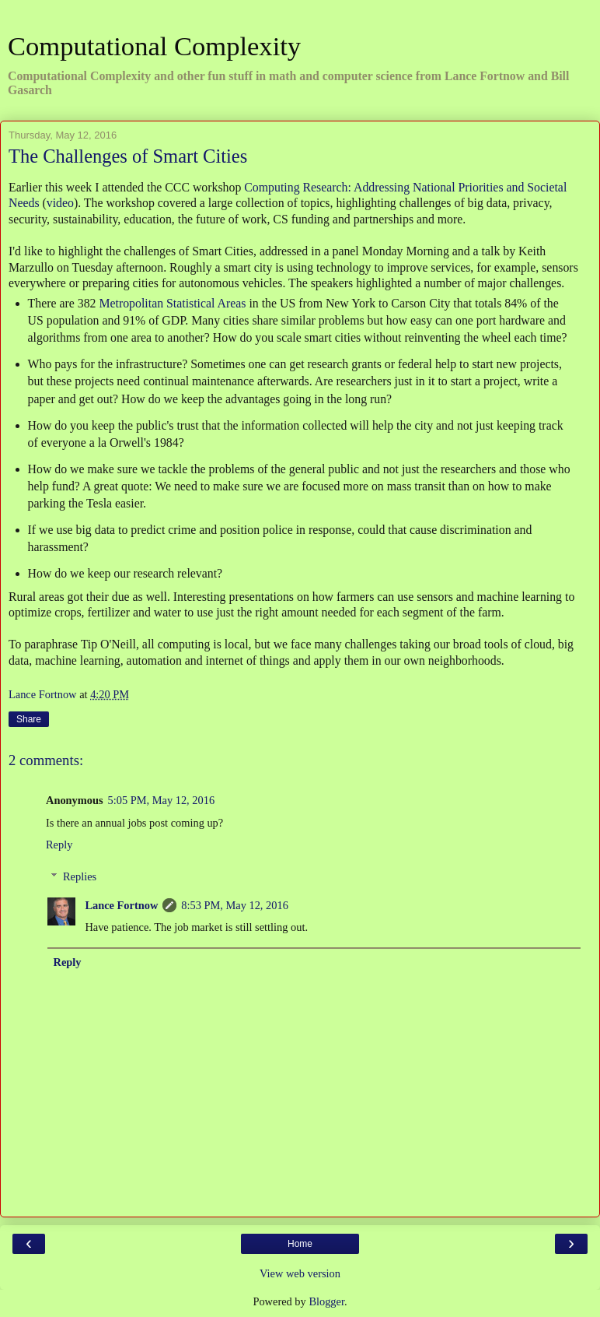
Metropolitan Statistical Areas (172, 303)
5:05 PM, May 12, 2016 (161, 800)
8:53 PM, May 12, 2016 (234, 905)
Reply (59, 844)
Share (28, 719)
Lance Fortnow (121, 905)
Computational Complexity (154, 46)
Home (300, 1243)
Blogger (326, 1301)
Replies (79, 876)
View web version (300, 1273)
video (60, 202)
